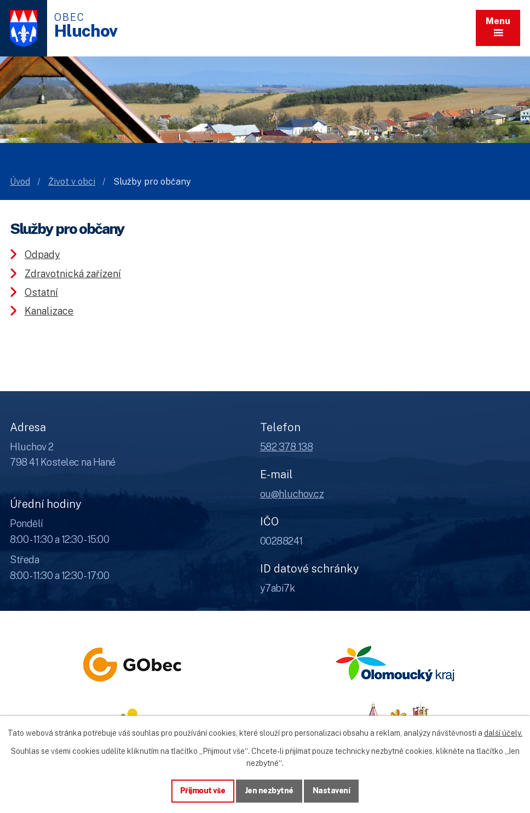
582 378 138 (286, 447)
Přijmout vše (203, 790)
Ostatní (41, 292)
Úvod (20, 181)
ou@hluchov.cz (292, 494)
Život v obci (71, 181)
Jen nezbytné (269, 790)
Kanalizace (49, 311)
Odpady (42, 254)
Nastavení (331, 790)
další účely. (503, 733)
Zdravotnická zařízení (73, 273)
